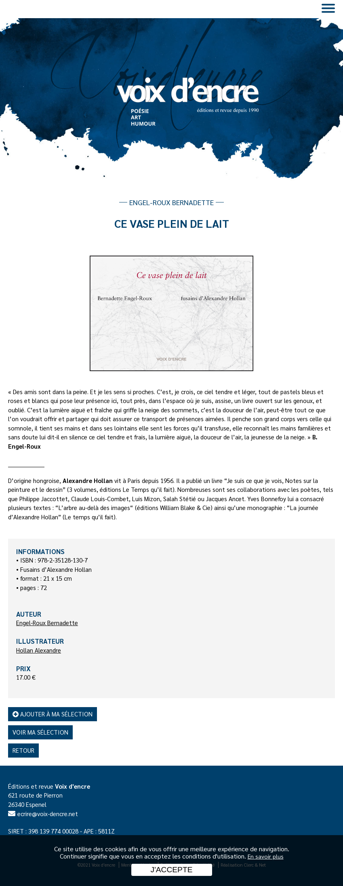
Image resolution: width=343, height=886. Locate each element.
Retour (23, 750)
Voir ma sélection (40, 732)
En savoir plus (266, 856)
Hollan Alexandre (38, 650)
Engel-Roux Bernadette (47, 622)
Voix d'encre (72, 786)
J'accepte (172, 869)
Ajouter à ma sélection (53, 714)
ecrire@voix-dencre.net (47, 813)
